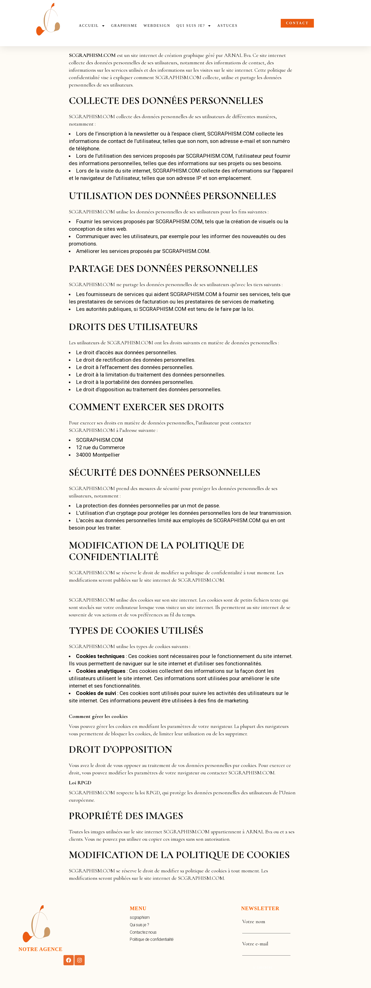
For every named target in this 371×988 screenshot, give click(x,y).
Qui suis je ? (139, 924)
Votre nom (266, 925)
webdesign (157, 26)
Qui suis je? (193, 25)
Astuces (227, 26)
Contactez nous (143, 932)
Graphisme (124, 26)
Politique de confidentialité (151, 939)
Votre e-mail (266, 947)
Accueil (92, 25)
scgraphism (140, 917)
